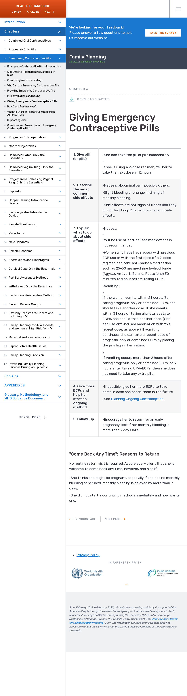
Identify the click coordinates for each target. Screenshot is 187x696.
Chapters (12, 31)
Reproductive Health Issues (27, 346)
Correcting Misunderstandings (25, 80)
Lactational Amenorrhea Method (31, 295)
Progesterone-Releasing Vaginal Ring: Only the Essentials (31, 180)
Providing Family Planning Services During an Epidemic (28, 365)
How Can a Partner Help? (21, 106)
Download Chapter (97, 105)
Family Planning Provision (26, 355)
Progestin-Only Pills (22, 49)
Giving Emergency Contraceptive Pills (32, 101)
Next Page (120, 563)
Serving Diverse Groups (25, 304)
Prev (17, 11)
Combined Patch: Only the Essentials (27, 156)
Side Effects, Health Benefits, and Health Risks (31, 73)
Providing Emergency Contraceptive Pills (31, 90)
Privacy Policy (95, 599)
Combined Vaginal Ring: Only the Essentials (31, 168)
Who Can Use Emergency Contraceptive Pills (33, 85)
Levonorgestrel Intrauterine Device (28, 213)
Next (48, 11)
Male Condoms (19, 242)
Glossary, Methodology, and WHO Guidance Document (26, 396)
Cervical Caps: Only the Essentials (32, 268)
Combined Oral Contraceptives (30, 40)
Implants (15, 191)
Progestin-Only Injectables (27, 137)
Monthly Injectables (22, 146)
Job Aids (11, 376)
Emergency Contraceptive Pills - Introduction (34, 66)
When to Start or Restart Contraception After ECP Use (31, 113)
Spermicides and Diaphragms (29, 260)
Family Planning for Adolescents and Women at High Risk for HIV (31, 326)
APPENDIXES (14, 385)
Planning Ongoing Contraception (145, 446)
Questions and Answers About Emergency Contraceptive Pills (32, 127)
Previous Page (92, 563)
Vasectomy (16, 233)
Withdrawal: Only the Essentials (30, 286)
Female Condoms (20, 251)
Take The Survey (163, 35)
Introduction (14, 22)
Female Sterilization (22, 224)
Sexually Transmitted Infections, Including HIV (31, 314)
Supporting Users (17, 120)
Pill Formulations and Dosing (23, 96)
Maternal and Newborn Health (29, 337)
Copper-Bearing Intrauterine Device (28, 201)
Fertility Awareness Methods (28, 277)
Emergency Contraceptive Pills (30, 58)
